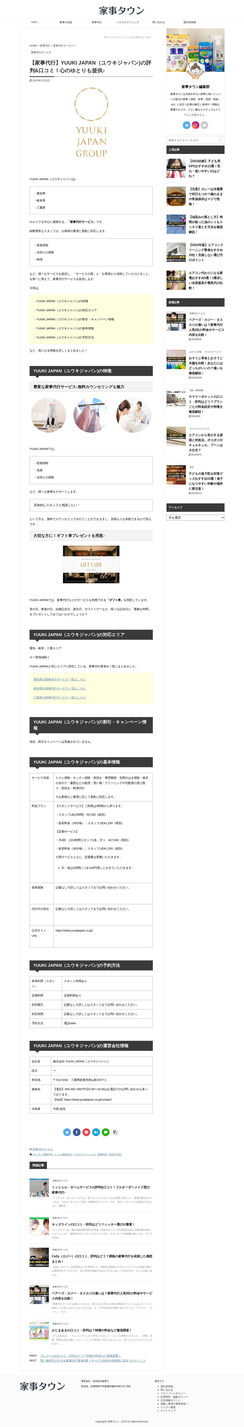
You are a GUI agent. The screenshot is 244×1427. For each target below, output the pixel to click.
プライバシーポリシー (173, 1393)
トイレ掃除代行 (63, 1154)
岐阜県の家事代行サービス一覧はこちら (60, 688)
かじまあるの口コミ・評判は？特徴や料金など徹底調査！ (92, 1330)
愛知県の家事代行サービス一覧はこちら (60, 679)
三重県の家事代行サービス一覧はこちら (60, 697)
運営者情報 (189, 22)
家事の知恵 (66, 22)
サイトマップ (168, 1410)
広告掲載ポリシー (171, 1400)
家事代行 (97, 22)
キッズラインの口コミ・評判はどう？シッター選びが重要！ (93, 1224)
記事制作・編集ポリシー (174, 1396)
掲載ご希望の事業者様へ (174, 1403)
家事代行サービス (43, 1149)
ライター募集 (168, 1407)
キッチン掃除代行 (43, 1154)
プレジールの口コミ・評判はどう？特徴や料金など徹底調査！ (80, 1355)
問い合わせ (158, 22)
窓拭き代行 (115, 1154)
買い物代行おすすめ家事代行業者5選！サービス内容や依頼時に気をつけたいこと (93, 1360)
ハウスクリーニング (127, 22)
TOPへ (35, 22)
